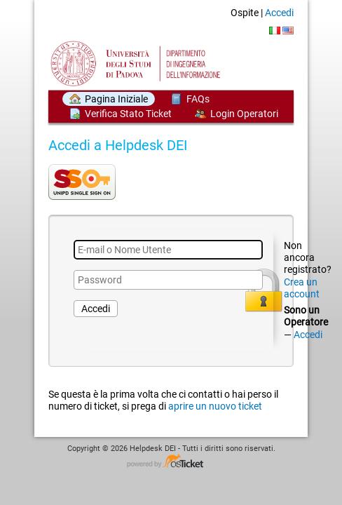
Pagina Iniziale (116, 99)
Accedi (279, 12)
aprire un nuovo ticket (215, 406)
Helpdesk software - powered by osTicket (171, 462)
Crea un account (302, 287)
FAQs (198, 99)
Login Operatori (244, 113)
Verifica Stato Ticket (128, 113)
